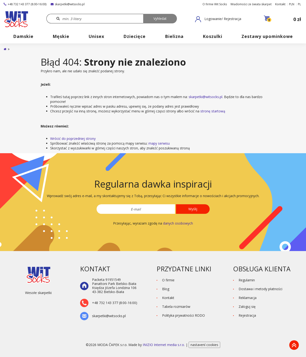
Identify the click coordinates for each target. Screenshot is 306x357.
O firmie (168, 280)
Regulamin (247, 280)
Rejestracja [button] (247, 315)
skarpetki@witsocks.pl (68, 4)
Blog (165, 289)
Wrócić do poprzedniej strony (73, 138)
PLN (291, 4)
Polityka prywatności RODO (183, 315)
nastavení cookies (204, 344)
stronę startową (212, 111)
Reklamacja (248, 297)
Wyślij (192, 209)
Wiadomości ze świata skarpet (251, 4)
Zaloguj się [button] (247, 306)
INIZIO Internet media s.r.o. (164, 344)
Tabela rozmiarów (176, 306)
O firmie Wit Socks (214, 4)
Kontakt (280, 4)
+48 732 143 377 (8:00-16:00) (25, 4)
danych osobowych (178, 223)
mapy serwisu (159, 143)
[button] (218, 19)
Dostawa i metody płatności (260, 289)
